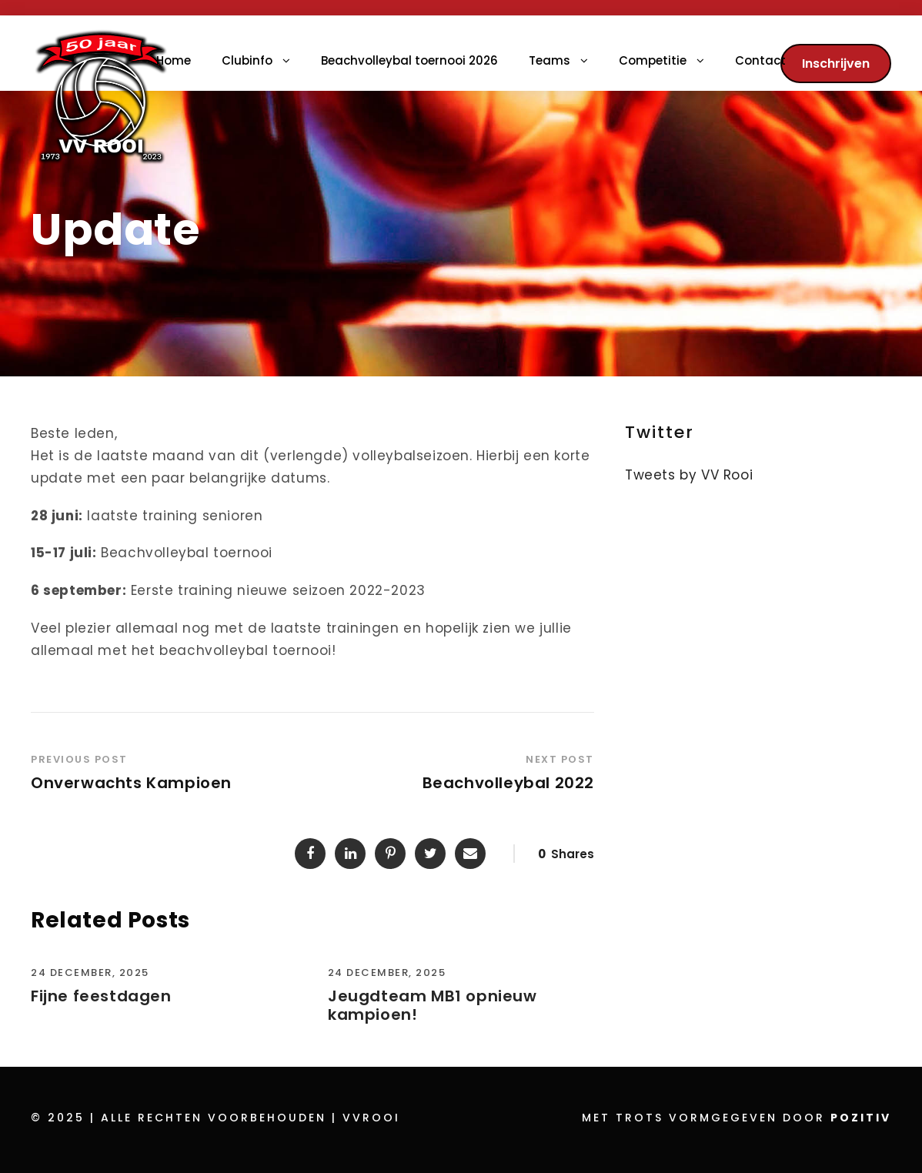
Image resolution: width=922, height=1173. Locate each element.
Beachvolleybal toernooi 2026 (409, 60)
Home (173, 60)
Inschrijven (836, 63)
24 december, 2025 (90, 972)
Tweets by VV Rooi (689, 475)
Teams (549, 60)
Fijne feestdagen (101, 996)
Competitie (652, 60)
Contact (760, 60)
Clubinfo (247, 60)
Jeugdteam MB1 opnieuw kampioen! (432, 1005)
